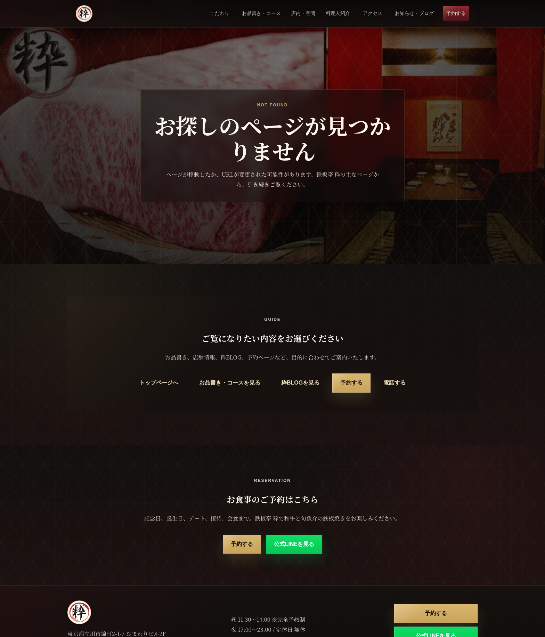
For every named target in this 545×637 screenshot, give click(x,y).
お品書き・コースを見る (229, 383)
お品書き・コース (261, 13)
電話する (394, 383)
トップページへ (158, 383)
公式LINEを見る (294, 544)
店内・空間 (303, 13)
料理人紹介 (338, 13)
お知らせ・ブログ (414, 13)
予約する (456, 13)
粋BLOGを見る (300, 383)
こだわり (219, 13)
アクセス (372, 13)
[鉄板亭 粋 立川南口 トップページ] (84, 13)
